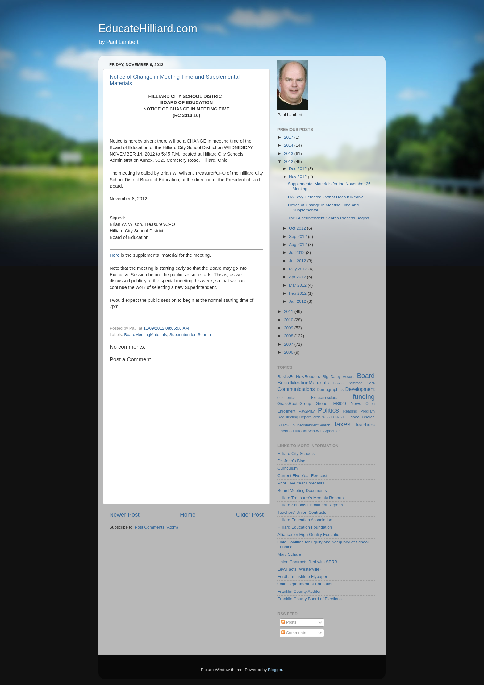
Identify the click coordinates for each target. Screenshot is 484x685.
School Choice (361, 417)
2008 (289, 336)
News (356, 403)
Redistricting (287, 417)
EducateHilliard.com (147, 28)
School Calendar (334, 417)
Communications (296, 389)
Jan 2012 (298, 301)
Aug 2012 (298, 244)
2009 (289, 328)
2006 (289, 352)
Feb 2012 (298, 293)
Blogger (275, 669)
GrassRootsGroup (294, 403)
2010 (289, 320)
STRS (283, 425)
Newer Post (124, 514)
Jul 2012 (297, 252)
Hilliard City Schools (296, 453)
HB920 (339, 403)
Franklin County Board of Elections (309, 598)
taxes (343, 424)
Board (366, 376)
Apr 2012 (298, 277)
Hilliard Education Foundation (304, 527)
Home (187, 514)
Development (360, 389)
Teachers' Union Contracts (301, 512)
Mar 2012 (298, 285)
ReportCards (310, 417)
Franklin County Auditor (299, 591)
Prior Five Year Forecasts (300, 483)
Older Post (250, 514)
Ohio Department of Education (305, 584)
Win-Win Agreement (325, 431)
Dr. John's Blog (291, 461)
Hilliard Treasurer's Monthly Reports (310, 498)
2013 (289, 153)
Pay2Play (307, 411)
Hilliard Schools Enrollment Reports (310, 505)
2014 (289, 145)
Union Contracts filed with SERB (307, 561)
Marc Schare (289, 554)
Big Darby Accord (338, 377)
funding (364, 397)
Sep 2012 (298, 236)
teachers (365, 424)
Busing (338, 383)
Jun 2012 (298, 261)
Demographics (330, 389)
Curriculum (287, 468)
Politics (328, 410)
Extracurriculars (324, 398)
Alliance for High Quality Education (309, 534)
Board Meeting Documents (302, 490)
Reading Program (359, 411)
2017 (289, 137)
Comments (293, 632)
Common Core (361, 383)
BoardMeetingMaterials (145, 334)
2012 (289, 161)
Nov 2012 (298, 176)
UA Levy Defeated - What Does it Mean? (325, 197)
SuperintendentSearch (190, 334)
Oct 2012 (298, 228)
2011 (289, 311)
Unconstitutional (292, 431)
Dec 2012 (298, 168)
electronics (286, 398)
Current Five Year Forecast (302, 475)
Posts (289, 622)
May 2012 (298, 269)
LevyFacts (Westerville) (299, 569)
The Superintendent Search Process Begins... (330, 218)
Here (114, 255)
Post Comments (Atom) (156, 527)
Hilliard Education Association (304, 519)
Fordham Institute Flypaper (302, 576)
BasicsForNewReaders (298, 376)
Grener (322, 403)
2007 (289, 344)
